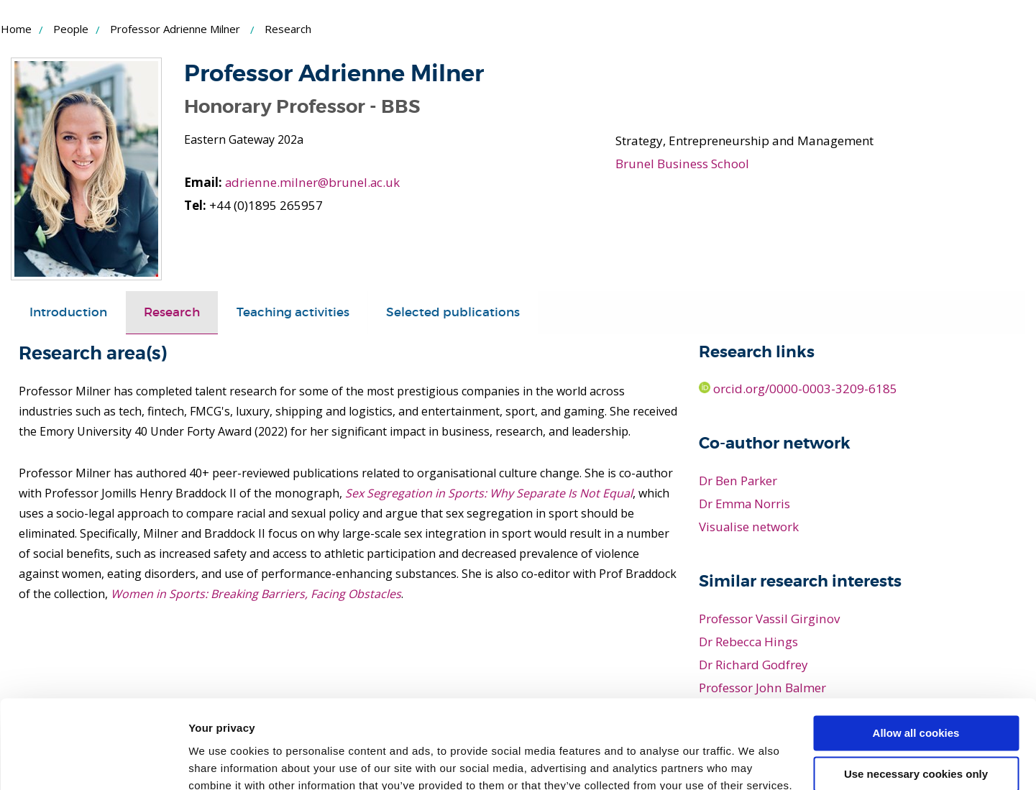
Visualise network (749, 526)
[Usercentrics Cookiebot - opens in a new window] (93, 762)
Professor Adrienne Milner (175, 29)
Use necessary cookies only (916, 693)
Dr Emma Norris (745, 503)
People (70, 29)
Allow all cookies (916, 653)
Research (172, 311)
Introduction (68, 311)
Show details (221, 761)
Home (16, 29)
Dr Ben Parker (738, 480)
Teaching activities (293, 311)
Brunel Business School (681, 163)
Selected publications (453, 311)
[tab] (68, 312)
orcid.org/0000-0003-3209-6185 (798, 388)
